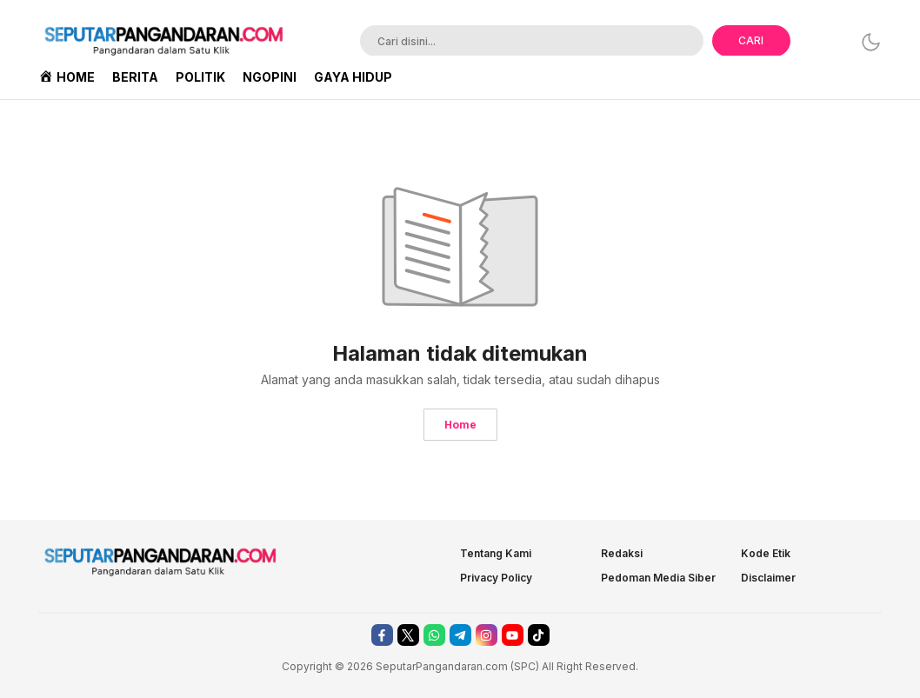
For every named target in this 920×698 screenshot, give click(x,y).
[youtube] (512, 635)
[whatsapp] (434, 635)
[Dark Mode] (871, 42)
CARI (750, 40)
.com (495, 666)
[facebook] (382, 635)
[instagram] (486, 635)
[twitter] (408, 635)
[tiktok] (539, 635)
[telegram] (460, 635)
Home (460, 424)
